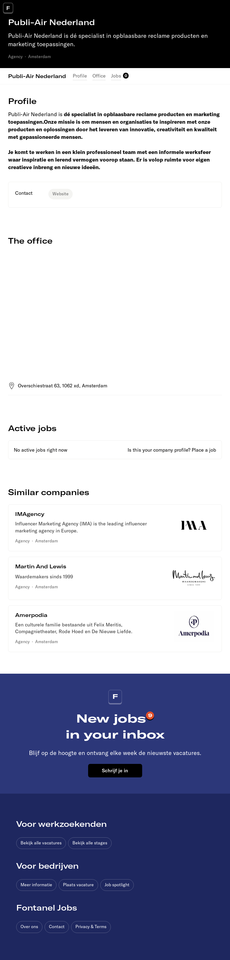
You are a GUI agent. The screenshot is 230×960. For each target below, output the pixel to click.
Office (99, 76)
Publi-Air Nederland (37, 76)
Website (60, 193)
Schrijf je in (115, 770)
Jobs (116, 76)
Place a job (204, 450)
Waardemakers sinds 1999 (44, 576)
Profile (80, 76)
